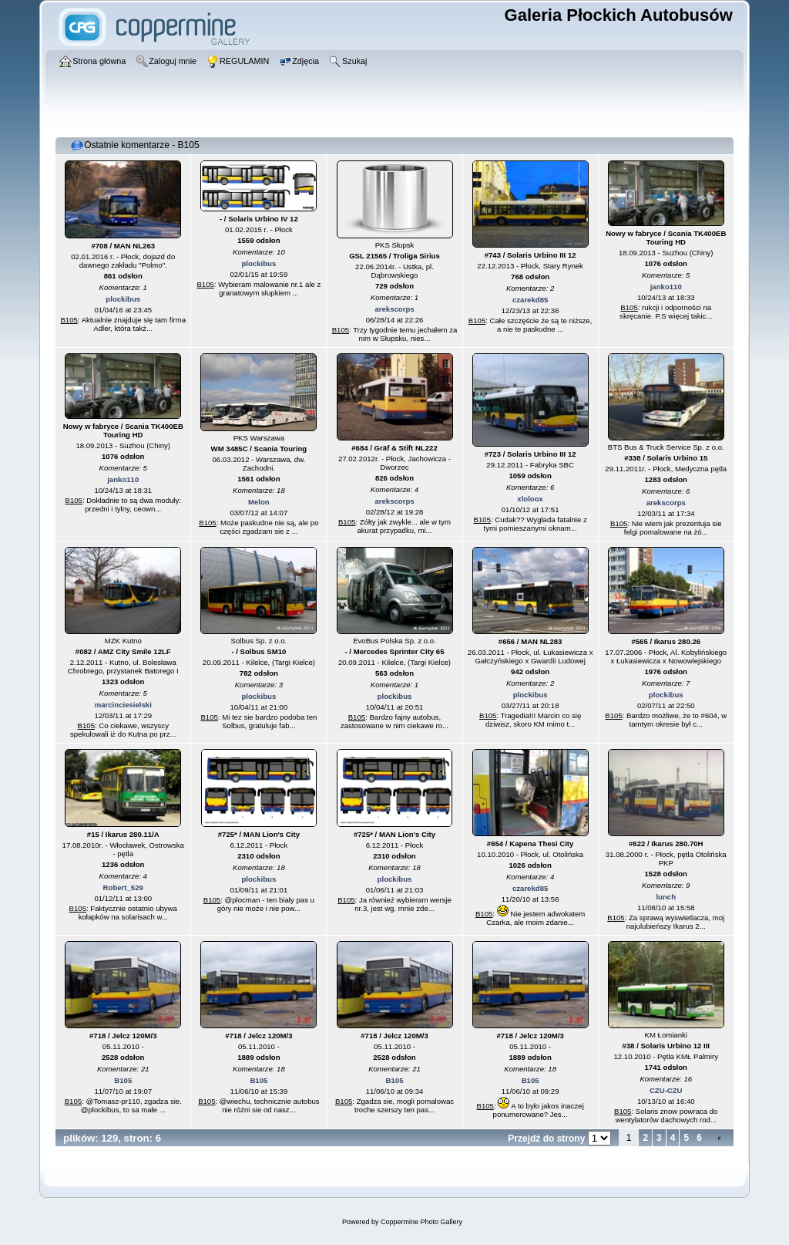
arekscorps (394, 309)
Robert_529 (123, 887)
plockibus (123, 299)
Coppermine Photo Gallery (421, 1222)
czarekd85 (530, 299)
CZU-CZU (666, 1090)
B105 (68, 319)
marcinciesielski (123, 704)
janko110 (666, 286)
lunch (666, 896)
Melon (259, 502)
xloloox (530, 498)
